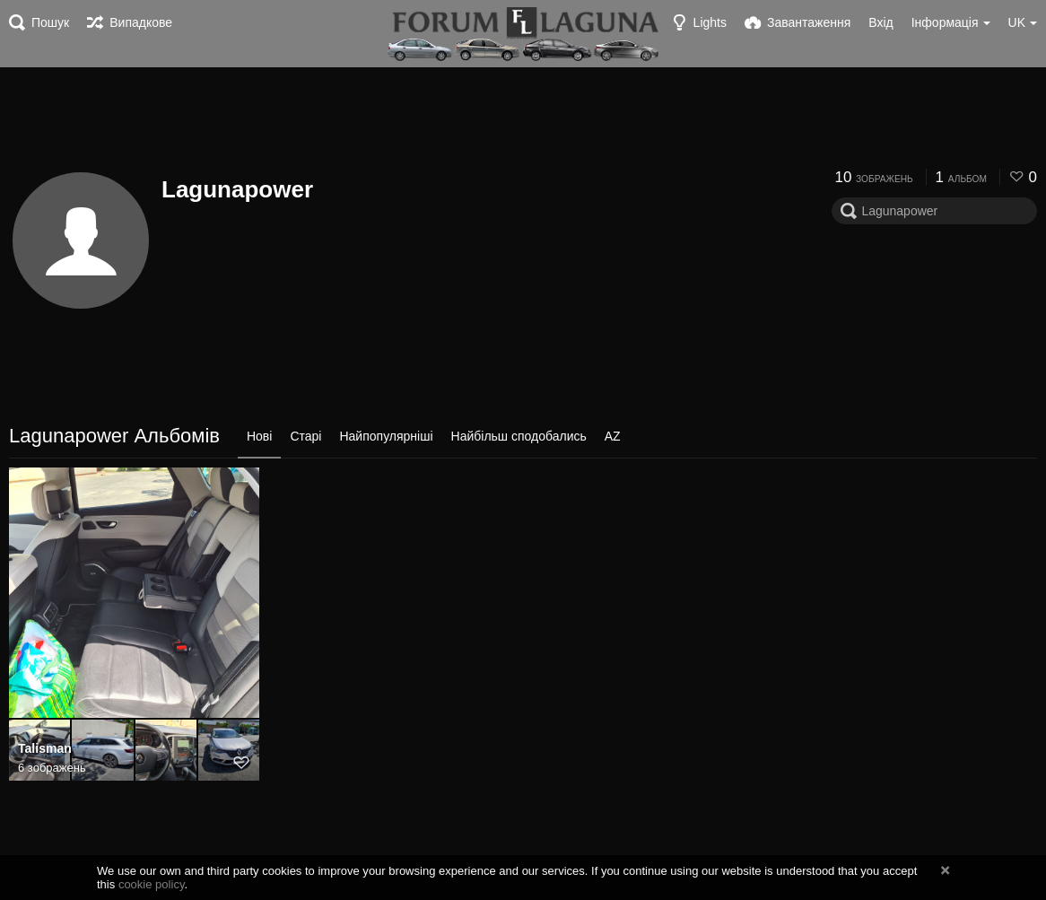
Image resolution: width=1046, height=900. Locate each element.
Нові (259, 436)
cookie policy (151, 884)
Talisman (45, 748)
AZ (613, 436)
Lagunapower (237, 189)
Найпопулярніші (385, 436)
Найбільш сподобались (519, 436)
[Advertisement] (523, 116)
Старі (305, 436)
